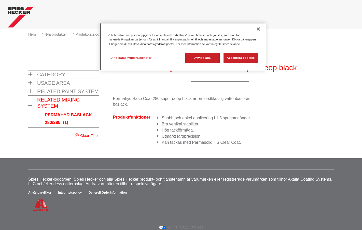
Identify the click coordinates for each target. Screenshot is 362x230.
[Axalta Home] (20, 18)
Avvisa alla (202, 57)
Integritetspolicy (70, 192)
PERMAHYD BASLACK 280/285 (68, 118)
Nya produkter (56, 34)
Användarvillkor (39, 192)
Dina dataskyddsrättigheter (130, 57)
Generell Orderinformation (108, 192)
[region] (183, 46)
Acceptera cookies (241, 57)
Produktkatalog (87, 34)
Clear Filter (89, 135)
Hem (32, 34)
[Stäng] (258, 29)
